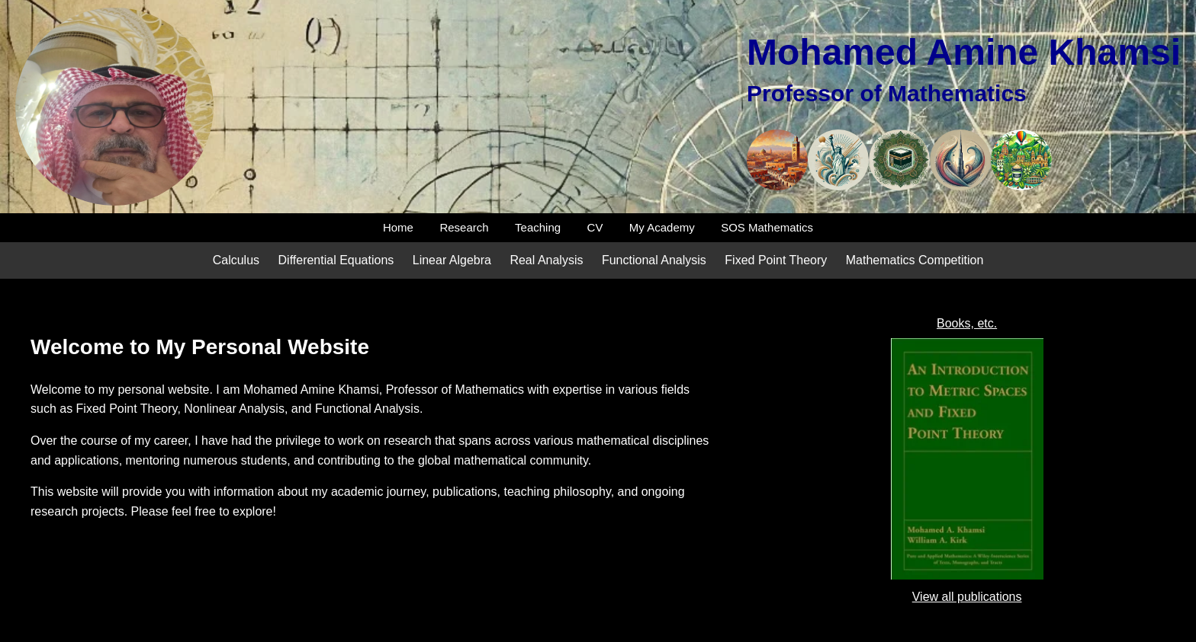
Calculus (236, 260)
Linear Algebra (452, 260)
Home (398, 227)
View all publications (967, 596)
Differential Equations (336, 260)
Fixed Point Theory (776, 260)
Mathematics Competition (915, 260)
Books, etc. (967, 323)
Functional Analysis (654, 260)
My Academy (662, 227)
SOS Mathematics (767, 227)
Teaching (538, 227)
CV (595, 227)
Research (463, 227)
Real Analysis (546, 260)
